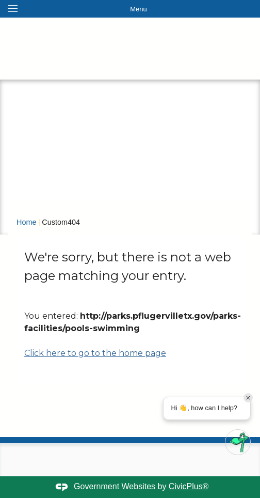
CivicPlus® (189, 486)
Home (26, 222)
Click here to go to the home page (95, 353)
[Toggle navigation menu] (130, 9)
